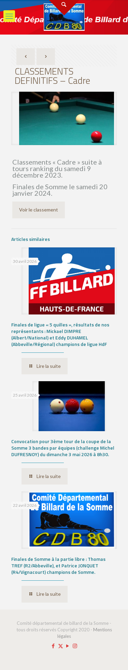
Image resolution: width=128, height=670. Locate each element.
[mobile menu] (9, 16)
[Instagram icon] (74, 646)
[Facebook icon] (53, 646)
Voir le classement (38, 209)
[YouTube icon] (67, 646)
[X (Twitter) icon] (60, 646)
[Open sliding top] (64, 7)
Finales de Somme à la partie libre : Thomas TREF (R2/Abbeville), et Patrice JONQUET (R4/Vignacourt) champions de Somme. (58, 565)
